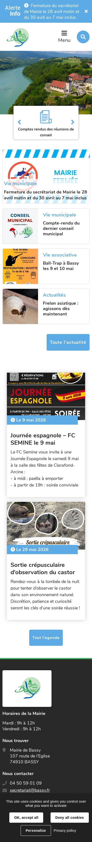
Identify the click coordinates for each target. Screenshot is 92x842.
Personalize (36, 830)
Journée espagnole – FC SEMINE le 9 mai (43, 439)
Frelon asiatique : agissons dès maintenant (60, 309)
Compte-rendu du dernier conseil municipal (61, 228)
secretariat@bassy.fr (30, 790)
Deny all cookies (69, 818)
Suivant (72, 123)
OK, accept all (26, 818)
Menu (64, 40)
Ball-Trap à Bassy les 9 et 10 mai (61, 265)
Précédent (19, 123)
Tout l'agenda (46, 637)
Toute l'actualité (68, 342)
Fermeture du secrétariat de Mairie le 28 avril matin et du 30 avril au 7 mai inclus (51, 11)
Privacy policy (64, 830)
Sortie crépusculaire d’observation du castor (43, 568)
